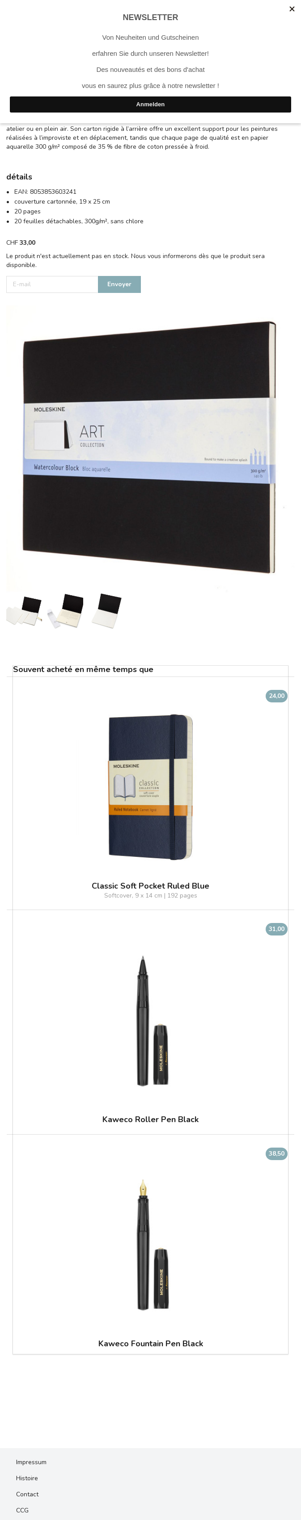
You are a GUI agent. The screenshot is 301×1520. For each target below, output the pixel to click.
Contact (27, 1494)
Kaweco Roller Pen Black (150, 1120)
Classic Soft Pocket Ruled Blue (150, 886)
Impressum (31, 1462)
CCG (22, 1510)
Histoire (27, 1478)
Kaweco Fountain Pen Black (150, 1344)
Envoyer (119, 284)
